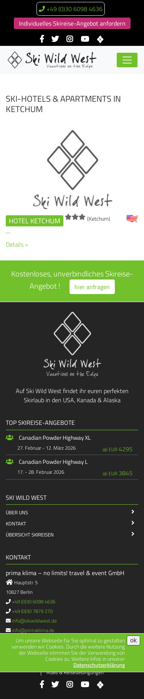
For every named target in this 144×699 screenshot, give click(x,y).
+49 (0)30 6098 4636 (74, 8)
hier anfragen (92, 286)
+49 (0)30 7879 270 (32, 611)
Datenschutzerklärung (99, 665)
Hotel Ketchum (34, 221)
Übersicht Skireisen (30, 534)
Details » (17, 244)
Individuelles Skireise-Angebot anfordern (72, 23)
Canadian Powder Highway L (53, 461)
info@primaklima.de (33, 630)
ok (133, 640)
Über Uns (17, 512)
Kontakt (16, 523)
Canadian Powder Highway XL (55, 437)
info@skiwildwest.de (34, 620)
